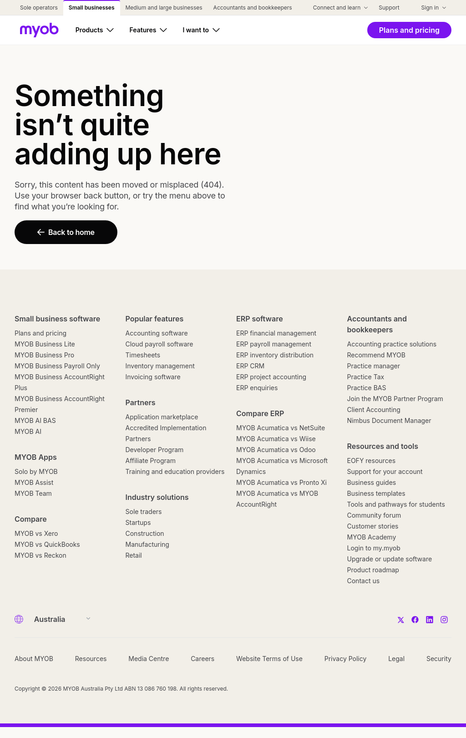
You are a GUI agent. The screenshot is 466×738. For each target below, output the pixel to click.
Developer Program (155, 449)
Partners (141, 402)
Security (438, 658)
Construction (145, 533)
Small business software (57, 318)
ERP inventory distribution (275, 355)
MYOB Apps (36, 457)
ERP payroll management (273, 344)
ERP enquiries (257, 388)
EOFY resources (371, 460)
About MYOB (34, 658)
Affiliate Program (151, 460)
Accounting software (157, 333)
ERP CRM (250, 366)
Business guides (371, 482)
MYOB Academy (371, 537)
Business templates (376, 493)
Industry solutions (157, 497)
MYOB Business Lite (45, 344)
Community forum (374, 515)
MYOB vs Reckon (40, 555)
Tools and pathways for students (396, 504)
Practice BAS (366, 388)
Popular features (155, 318)
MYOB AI (28, 431)
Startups (138, 522)
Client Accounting (373, 409)
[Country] (59, 619)
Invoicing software (153, 377)
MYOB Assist (34, 482)
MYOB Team (33, 493)
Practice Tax (366, 377)
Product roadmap (373, 570)
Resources (91, 658)
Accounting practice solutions (392, 344)
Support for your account (385, 471)
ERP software (259, 318)
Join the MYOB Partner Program (395, 398)
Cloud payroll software (159, 344)
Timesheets (143, 355)
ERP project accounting (271, 377)
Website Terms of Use (269, 658)
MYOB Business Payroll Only (57, 366)
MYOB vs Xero (36, 533)
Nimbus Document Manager (389, 420)
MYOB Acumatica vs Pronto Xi (281, 482)
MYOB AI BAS (35, 420)
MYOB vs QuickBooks (47, 544)
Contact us (363, 581)
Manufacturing (147, 544)
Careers (202, 658)
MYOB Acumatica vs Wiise (276, 439)
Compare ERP (260, 413)
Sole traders (144, 511)
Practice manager (373, 366)
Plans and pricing (40, 333)
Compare (31, 519)
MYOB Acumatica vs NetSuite (280, 428)
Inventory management (160, 366)
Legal (396, 658)
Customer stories (373, 526)
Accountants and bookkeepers (377, 324)
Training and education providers (175, 471)
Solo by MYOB (36, 471)
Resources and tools (383, 446)
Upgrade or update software (389, 559)
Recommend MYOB (376, 355)
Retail (134, 555)
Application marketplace (162, 417)
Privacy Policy (345, 658)
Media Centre (148, 658)
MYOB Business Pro (44, 355)
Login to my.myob (373, 548)
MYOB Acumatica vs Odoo (276, 449)
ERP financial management (276, 333)
